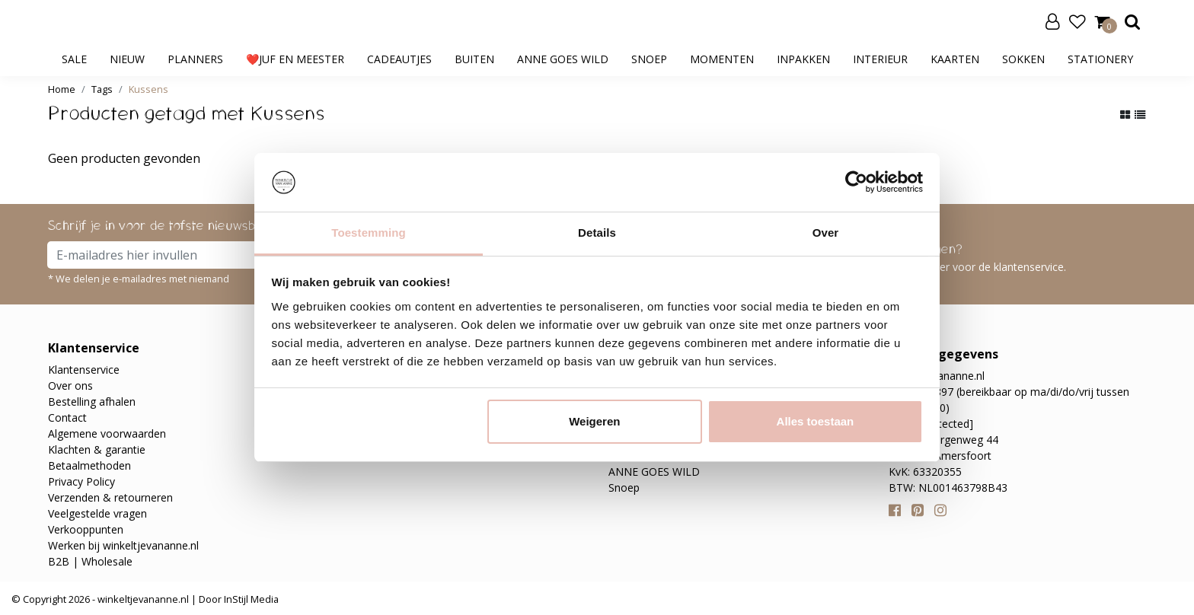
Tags (102, 89)
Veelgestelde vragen (97, 513)
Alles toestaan (815, 421)
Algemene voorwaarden (107, 433)
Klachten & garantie (96, 449)
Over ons (70, 385)
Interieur (880, 59)
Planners (195, 59)
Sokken (1023, 59)
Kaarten (955, 59)
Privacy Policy (81, 481)
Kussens (148, 89)
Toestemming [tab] (368, 232)
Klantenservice (84, 369)
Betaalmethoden (89, 465)
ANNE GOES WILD (562, 59)
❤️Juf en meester (295, 59)
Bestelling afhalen (92, 401)
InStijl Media (250, 599)
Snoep (649, 59)
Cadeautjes (399, 59)
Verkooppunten (85, 529)
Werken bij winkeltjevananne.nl (123, 545)
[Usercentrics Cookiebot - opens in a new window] (856, 181)
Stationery (1100, 59)
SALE (74, 59)
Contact (67, 417)
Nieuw (127, 59)
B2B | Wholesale (90, 561)
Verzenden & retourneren (110, 497)
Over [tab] (825, 232)
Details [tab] (597, 232)
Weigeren (594, 421)
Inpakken (803, 59)
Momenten (722, 59)
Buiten (474, 59)
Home (61, 89)
